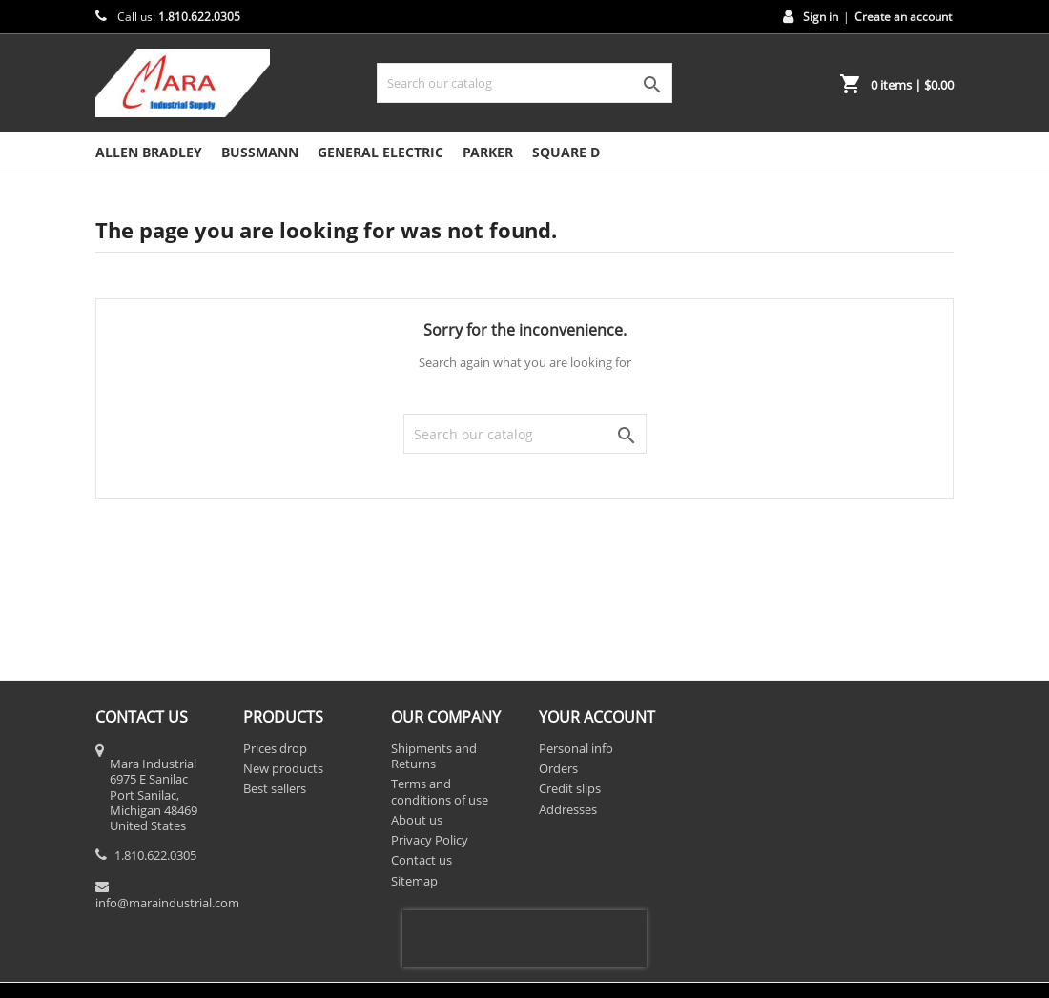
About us (416, 819)
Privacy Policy (429, 839)
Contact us (421, 859)
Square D (566, 152)
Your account (597, 716)
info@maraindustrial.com (167, 902)
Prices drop (275, 748)
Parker (488, 152)
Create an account (903, 17)
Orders (558, 768)
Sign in (820, 17)
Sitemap (414, 880)
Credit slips (570, 788)
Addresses (568, 809)
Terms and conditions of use (439, 791)
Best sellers (274, 788)
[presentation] (524, 938)
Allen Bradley (148, 152)
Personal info (576, 748)
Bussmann (259, 152)
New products (283, 768)
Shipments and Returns (434, 756)
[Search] (524, 83)
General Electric (380, 152)
